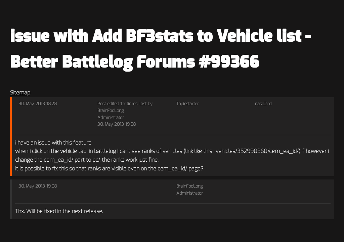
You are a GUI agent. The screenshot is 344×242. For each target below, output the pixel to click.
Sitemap (20, 92)
